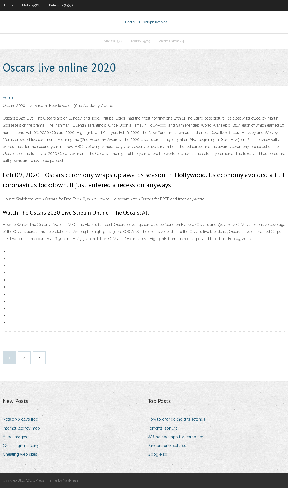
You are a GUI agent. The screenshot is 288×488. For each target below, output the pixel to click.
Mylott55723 (31, 5)
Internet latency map (21, 428)
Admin (8, 97)
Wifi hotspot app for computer (175, 437)
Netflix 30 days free (20, 419)
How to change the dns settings (176, 419)
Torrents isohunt (162, 428)
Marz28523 (113, 41)
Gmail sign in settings (22, 445)
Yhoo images (15, 437)
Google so (157, 454)
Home (9, 5)
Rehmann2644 (171, 41)
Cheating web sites (20, 454)
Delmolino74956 (61, 5)
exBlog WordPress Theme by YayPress (46, 480)
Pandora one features (167, 445)
